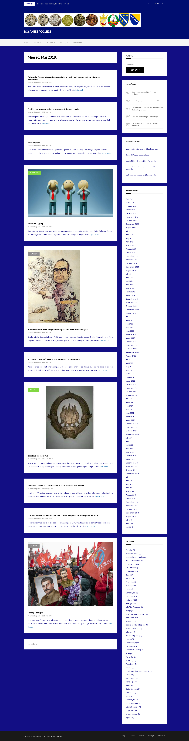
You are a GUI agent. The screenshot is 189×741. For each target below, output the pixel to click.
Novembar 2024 (132, 259)
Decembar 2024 (132, 256)
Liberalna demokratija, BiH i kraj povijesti (53, 4)
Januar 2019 (130, 498)
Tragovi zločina (132, 703)
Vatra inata (145, 155)
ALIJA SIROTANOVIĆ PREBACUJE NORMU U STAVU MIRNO (54, 359)
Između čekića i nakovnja (38, 456)
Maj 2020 (129, 445)
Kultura (49, 42)
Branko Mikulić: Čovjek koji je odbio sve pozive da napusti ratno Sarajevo (58, 329)
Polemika (129, 657)
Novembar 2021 (132, 388)
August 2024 (131, 270)
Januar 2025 (130, 252)
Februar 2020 (131, 456)
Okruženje (130, 646)
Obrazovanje (131, 643)
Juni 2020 (129, 441)
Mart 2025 (130, 245)
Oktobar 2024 (131, 263)
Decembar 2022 (132, 342)
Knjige (128, 610)
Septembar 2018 (132, 513)
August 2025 (131, 227)
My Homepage (131, 175)
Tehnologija (130, 699)
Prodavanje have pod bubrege (137, 671)
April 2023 (130, 327)
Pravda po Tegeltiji (35, 224)
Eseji (127, 575)
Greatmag (50, 736)
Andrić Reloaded (132, 553)
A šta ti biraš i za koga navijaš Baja (145, 117)
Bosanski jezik (131, 564)
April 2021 (130, 409)
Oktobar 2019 (131, 470)
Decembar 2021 (132, 384)
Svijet (26, 42)
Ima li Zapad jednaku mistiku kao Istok (146, 101)
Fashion (129, 578)
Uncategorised (131, 714)
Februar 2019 (131, 495)
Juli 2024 (129, 274)
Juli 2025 (129, 231)
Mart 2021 (130, 413)
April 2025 (130, 242)
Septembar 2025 (132, 224)
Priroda (129, 667)
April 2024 (130, 285)
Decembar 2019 (132, 463)
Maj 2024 (129, 281)
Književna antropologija (135, 614)
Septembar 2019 (132, 473)
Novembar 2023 (132, 302)
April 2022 (130, 370)
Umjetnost (130, 710)
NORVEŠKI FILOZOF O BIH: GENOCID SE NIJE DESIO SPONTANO (56, 486)
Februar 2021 (131, 416)
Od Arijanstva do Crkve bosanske (145, 149)
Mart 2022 (130, 374)
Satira (128, 685)
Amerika (129, 550)
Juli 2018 (129, 520)
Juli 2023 (129, 317)
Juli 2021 (129, 399)
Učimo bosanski (132, 707)
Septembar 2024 (132, 267)
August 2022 (131, 356)
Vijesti (128, 717)
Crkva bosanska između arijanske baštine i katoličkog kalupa (147, 108)
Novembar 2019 (132, 466)
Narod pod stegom (35, 613)
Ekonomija (130, 571)
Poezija (129, 653)
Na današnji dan (132, 635)
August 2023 (131, 313)
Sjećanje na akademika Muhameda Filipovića (145, 124)
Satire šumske (131, 689)
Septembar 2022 (132, 352)
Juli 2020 (129, 438)
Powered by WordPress (32, 736)
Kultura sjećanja (132, 628)
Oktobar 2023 (131, 306)
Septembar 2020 (132, 434)
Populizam (130, 664)
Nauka (128, 639)
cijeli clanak (78, 90)
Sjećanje (129, 692)
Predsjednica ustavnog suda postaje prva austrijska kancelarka (53, 109)
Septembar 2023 (132, 309)
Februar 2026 (131, 206)
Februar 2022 (131, 377)
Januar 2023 (130, 338)
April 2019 (130, 488)
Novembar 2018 (132, 505)
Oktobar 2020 (131, 431)
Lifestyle (129, 632)
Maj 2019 (129, 484)
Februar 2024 (131, 292)
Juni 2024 (129, 277)
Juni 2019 (129, 481)
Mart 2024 (130, 288)
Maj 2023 (129, 324)
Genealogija (130, 593)
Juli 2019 (129, 477)
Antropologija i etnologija (136, 557)
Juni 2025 (129, 235)
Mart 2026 (130, 203)
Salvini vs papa (34, 142)
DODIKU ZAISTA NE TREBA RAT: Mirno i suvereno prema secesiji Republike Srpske (63, 515)
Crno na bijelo (131, 568)
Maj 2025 (129, 238)
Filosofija (129, 582)
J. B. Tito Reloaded (133, 607)
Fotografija (130, 589)
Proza (128, 675)
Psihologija (130, 678)
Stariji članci (32, 644)
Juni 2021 (129, 402)
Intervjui (64, 42)
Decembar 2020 (132, 424)
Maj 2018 (129, 527)
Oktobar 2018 (131, 509)
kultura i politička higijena (135, 625)
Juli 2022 (129, 359)
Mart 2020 (130, 452)
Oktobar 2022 (131, 349)
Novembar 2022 (132, 345)
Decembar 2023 (132, 299)
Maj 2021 (129, 406)
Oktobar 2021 (131, 391)
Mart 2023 (130, 331)
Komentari (77, 42)
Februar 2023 (131, 334)
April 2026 (130, 199)
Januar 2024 (130, 295)
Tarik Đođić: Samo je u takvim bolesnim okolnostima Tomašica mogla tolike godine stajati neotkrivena (64, 78)
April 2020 (130, 448)
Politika (37, 42)
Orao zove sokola (133, 650)
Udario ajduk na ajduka (147, 175)
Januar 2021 (130, 420)
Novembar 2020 (132, 427)
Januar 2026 (130, 210)
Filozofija (129, 585)
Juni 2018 (129, 523)
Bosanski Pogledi (34, 82)
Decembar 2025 (132, 213)
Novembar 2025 (132, 217)
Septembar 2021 (132, 395)
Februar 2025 (131, 249)
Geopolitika (130, 596)
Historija (33, 254)
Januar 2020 (130, 459)
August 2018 (131, 516)
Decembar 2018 (132, 502)
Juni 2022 (129, 363)
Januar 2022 (130, 381)
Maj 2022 (129, 366)
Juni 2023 (129, 320)
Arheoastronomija (133, 560)
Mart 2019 (130, 491)
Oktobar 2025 (131, 220)
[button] (149, 3)
